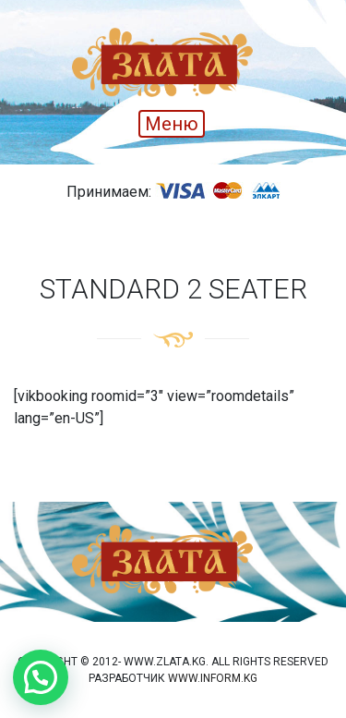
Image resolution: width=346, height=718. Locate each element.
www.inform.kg (212, 678)
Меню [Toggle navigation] (171, 124)
